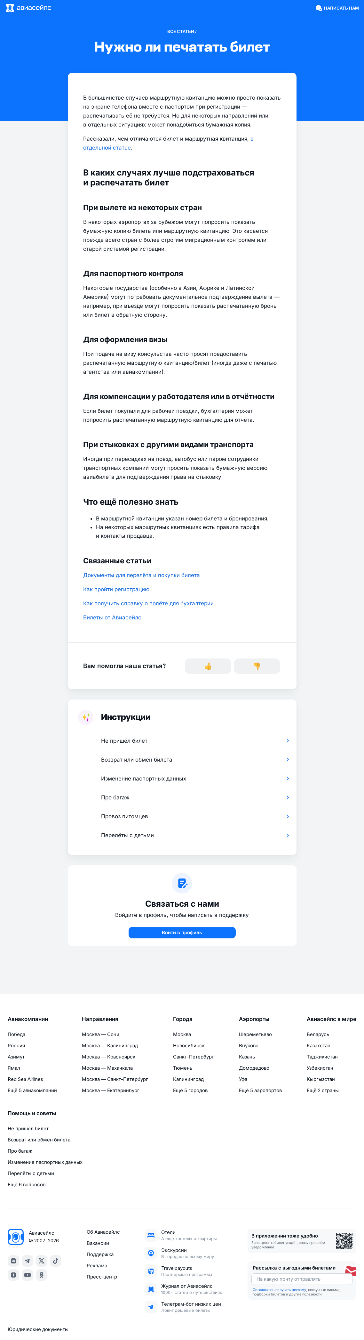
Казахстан (318, 1045)
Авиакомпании (28, 1019)
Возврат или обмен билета (39, 1140)
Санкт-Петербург (193, 1057)
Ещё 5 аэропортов (260, 1090)
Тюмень (182, 1068)
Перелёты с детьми (31, 1173)
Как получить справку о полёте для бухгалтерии (148, 603)
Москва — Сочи (100, 1034)
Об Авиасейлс (103, 1232)
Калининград (188, 1079)
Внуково (248, 1045)
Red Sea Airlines (25, 1079)
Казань (247, 1057)
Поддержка (100, 1254)
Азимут (16, 1057)
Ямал (14, 1068)
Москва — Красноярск (108, 1057)
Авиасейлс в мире (331, 1019)
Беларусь (318, 1034)
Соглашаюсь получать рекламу (279, 1289)
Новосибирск (189, 1045)
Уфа (243, 1079)
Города (183, 1019)
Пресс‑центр (102, 1277)
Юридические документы (38, 1329)
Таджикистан (322, 1057)
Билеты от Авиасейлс (112, 617)
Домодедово (254, 1068)
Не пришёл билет (28, 1128)
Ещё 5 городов (190, 1090)
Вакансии (98, 1243)
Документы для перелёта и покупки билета (141, 575)
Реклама (97, 1265)
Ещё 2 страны (323, 1090)
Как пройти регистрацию (116, 589)
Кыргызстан (321, 1079)
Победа (16, 1034)
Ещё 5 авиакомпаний (32, 1090)
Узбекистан (320, 1068)
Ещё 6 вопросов (26, 1184)
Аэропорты (254, 1019)
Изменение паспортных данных (45, 1162)
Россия (16, 1045)
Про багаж (20, 1151)
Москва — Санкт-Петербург (115, 1079)
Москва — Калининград (110, 1045)
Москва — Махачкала (107, 1068)
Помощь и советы (32, 1113)
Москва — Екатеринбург (110, 1090)
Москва (182, 1034)
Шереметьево (255, 1034)
